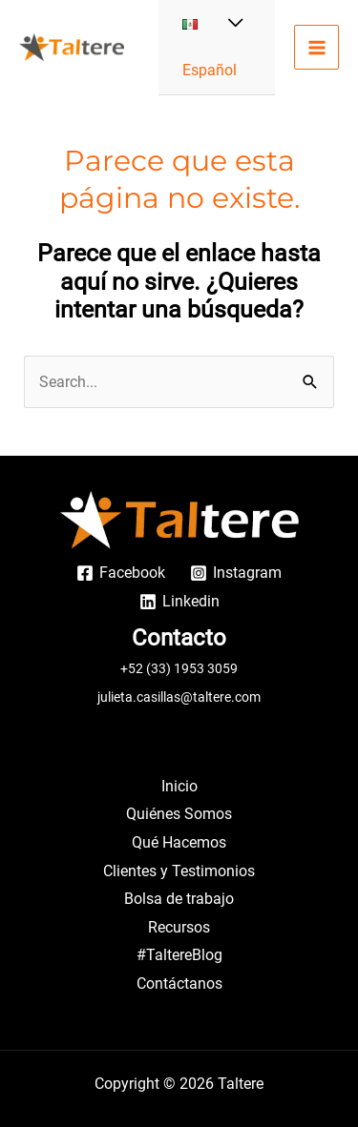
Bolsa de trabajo (179, 899)
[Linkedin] (179, 601)
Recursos (179, 927)
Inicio (179, 786)
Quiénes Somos (179, 814)
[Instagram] (235, 573)
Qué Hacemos (179, 842)
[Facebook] (121, 573)
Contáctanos (179, 983)
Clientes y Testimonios (179, 871)
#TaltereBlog (179, 955)
